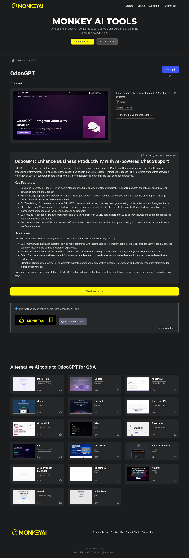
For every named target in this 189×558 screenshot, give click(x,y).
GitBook (99, 401)
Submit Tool (132, 532)
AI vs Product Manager (44, 469)
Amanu (156, 467)
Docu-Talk (43, 378)
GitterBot (99, 445)
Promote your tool (164, 328)
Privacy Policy (90, 548)
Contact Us (117, 532)
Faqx (40, 445)
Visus (97, 423)
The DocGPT (159, 401)
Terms (102, 548)
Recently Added (82, 41)
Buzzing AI (100, 467)
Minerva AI (157, 378)
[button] (129, 6)
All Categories (107, 41)
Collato (98, 378)
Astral (40, 491)
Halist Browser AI (161, 445)
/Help (40, 401)
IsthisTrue (100, 491)
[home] (27, 6)
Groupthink (43, 423)
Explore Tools (100, 532)
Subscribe (147, 532)
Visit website (94, 291)
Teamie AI (157, 423)
